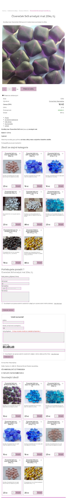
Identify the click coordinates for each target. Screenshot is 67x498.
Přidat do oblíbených (10, 95)
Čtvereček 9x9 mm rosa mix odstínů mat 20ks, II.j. (53, 423)
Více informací (58, 303)
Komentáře (9, 124)
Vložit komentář (17, 317)
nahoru (64, 495)
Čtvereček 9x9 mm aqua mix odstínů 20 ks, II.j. (32, 385)
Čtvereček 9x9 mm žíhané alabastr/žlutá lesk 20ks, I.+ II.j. (32, 461)
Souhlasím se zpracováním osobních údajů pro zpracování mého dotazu (28, 303)
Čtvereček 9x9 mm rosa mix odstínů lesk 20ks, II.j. (10, 155)
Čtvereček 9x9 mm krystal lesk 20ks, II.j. (11, 192)
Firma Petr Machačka (56, 101)
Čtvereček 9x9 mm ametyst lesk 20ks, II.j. (10, 384)
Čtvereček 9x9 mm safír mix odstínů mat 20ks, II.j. (32, 155)
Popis (7, 118)
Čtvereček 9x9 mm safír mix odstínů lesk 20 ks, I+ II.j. (53, 155)
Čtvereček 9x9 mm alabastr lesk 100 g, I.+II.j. (32, 193)
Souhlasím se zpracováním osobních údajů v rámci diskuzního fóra (27, 354)
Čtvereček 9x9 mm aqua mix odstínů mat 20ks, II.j (53, 193)
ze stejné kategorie (11, 120)
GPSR (7, 126)
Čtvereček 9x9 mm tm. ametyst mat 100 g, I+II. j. (10, 231)
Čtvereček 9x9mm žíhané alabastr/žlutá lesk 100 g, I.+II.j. (32, 231)
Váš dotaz (8, 122)
